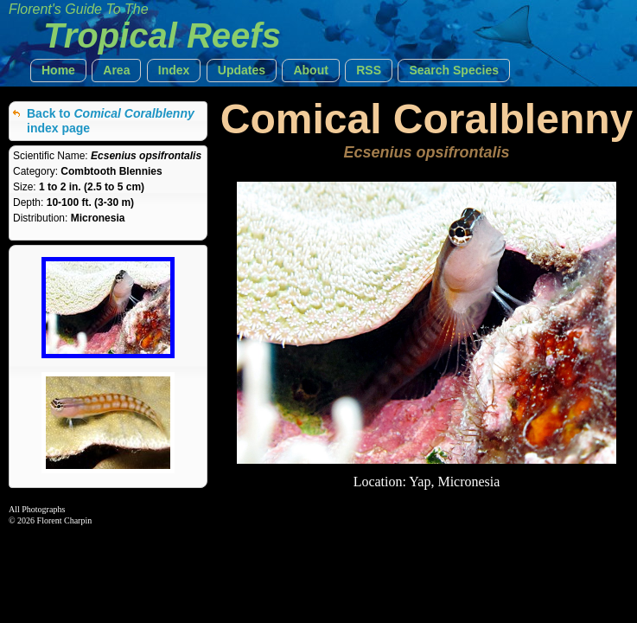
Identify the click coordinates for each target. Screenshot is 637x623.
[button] (58, 70)
